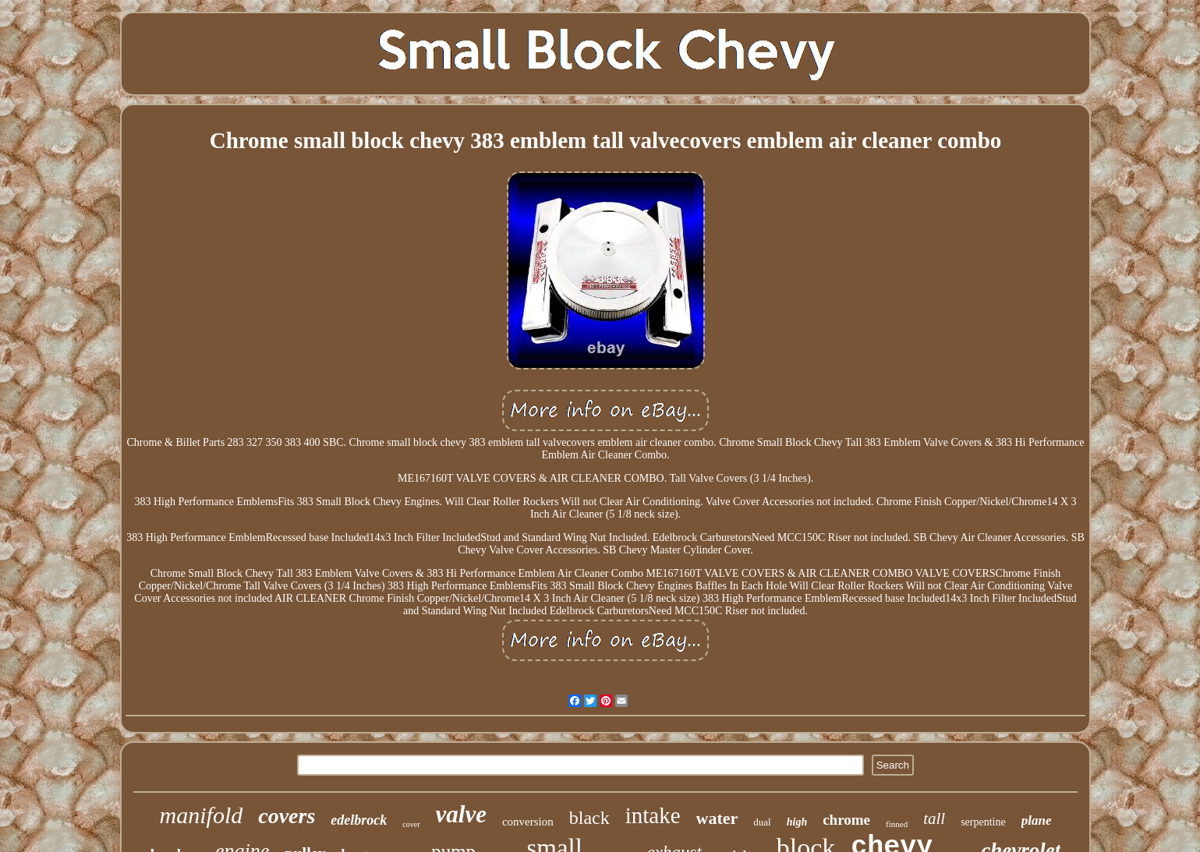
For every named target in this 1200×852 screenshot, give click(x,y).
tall (934, 818)
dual (761, 822)
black (589, 818)
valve (461, 814)
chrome (846, 819)
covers (286, 816)
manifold (201, 815)
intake (653, 815)
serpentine (983, 822)
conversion (528, 821)
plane (1036, 820)
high (797, 822)
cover (410, 824)
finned (897, 824)
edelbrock (359, 820)
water (717, 818)
